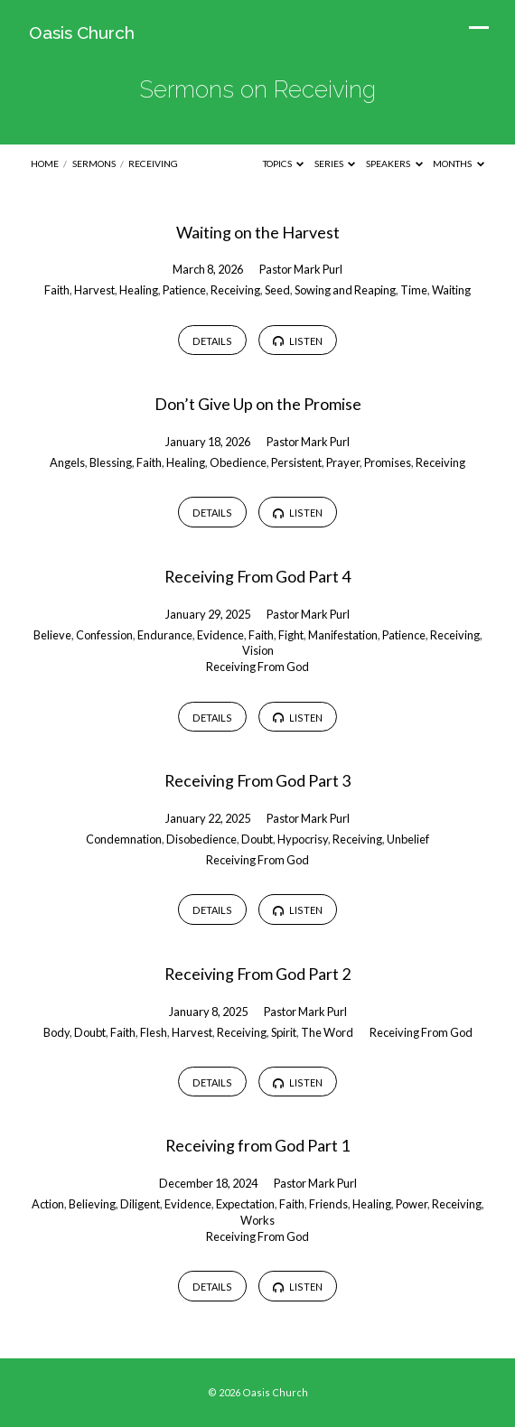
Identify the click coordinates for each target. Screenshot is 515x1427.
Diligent (140, 1204)
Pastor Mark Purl (300, 269)
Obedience (238, 462)
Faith (57, 290)
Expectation (245, 1204)
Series (335, 163)
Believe (52, 635)
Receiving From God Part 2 (257, 974)
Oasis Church (82, 32)
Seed (277, 290)
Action (48, 1204)
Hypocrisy (302, 839)
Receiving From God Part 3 (257, 780)
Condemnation (124, 839)
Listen (298, 341)
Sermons (94, 163)
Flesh (153, 1032)
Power (411, 1204)
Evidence (220, 635)
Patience (184, 290)
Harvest (94, 290)
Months (458, 163)
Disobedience (201, 839)
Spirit (283, 1032)
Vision (258, 650)
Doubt (257, 839)
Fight (291, 635)
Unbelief (408, 839)
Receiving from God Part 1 (257, 1145)
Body (56, 1032)
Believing (92, 1204)
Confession (104, 635)
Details (212, 341)
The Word (327, 1032)
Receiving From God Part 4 (257, 576)
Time (413, 290)
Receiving (153, 163)
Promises (387, 462)
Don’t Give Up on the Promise (257, 404)
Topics (283, 163)
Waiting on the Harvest (258, 232)
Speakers (394, 163)
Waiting (451, 290)
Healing (138, 290)
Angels (67, 462)
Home (45, 163)
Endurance (164, 635)
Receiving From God (257, 666)
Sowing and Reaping (345, 290)
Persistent (296, 462)
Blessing (110, 462)
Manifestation (343, 635)
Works (257, 1220)
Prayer (343, 462)
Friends (328, 1204)
